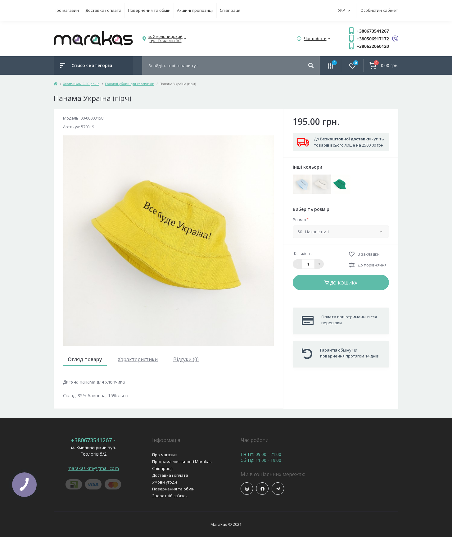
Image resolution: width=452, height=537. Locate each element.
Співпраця (230, 10)
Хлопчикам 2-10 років (81, 83)
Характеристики (138, 359)
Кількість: (303, 253)
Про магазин (66, 10)
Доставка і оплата (103, 10)
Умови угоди (164, 482)
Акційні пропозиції (195, 10)
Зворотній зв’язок (170, 495)
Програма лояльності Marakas (182, 461)
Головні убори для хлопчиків (129, 83)
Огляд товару (85, 359)
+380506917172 (373, 39)
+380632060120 (373, 46)
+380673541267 (373, 31)
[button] (165, 38)
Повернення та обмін (149, 10)
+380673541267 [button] (93, 440)
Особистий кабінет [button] (379, 10)
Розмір (301, 219)
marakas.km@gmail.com (93, 468)
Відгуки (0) (186, 359)
